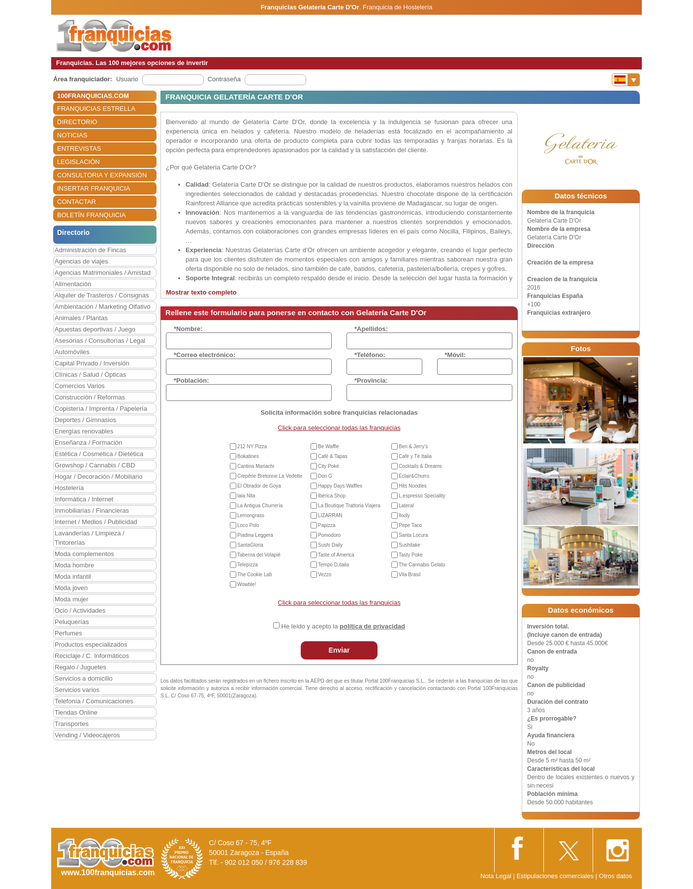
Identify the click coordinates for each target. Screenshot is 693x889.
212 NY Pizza (252, 446)
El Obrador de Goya (259, 486)
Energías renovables (84, 431)
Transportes (72, 723)
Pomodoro (329, 535)
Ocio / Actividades (80, 610)
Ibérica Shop (332, 495)
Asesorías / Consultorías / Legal (100, 340)
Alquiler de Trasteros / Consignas (102, 295)
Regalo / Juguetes (80, 667)
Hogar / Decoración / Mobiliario (98, 476)
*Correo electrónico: (204, 355)
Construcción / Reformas (90, 397)
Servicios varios (77, 689)
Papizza (327, 525)
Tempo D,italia (333, 564)
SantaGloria (250, 545)
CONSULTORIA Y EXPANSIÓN (102, 175)
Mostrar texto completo (201, 292)
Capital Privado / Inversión (92, 363)
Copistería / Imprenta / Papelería (101, 408)
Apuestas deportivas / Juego (95, 329)
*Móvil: (455, 355)
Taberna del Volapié (259, 555)
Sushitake (409, 545)
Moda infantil (73, 576)
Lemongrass (250, 515)
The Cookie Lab (254, 574)
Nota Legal (495, 876)
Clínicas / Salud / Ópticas (90, 374)
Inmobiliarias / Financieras (92, 510)
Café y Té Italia (415, 456)
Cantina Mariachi (255, 466)
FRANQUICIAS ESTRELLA (96, 108)
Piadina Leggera (255, 535)
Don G (325, 476)
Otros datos (615, 876)
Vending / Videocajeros (87, 735)
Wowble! (246, 584)
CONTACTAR (76, 201)
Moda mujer (72, 599)
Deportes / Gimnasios (85, 420)
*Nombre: (188, 328)
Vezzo (324, 574)
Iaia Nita (246, 495)
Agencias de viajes (81, 261)
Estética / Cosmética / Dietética (99, 454)
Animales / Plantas (81, 318)
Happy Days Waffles (340, 486)
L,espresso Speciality (422, 495)
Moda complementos (84, 554)
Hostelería (69, 488)
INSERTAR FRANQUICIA (93, 188)
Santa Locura (413, 535)
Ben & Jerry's (413, 446)
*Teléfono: (369, 355)
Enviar (339, 650)
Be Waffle (328, 446)
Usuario (127, 79)
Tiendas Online (76, 712)
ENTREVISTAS (79, 148)
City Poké (328, 466)
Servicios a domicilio (84, 678)
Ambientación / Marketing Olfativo (102, 306)
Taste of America (336, 555)
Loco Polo (248, 525)
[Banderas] (626, 79)
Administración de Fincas (90, 250)
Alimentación (73, 284)
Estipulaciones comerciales (555, 876)
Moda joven (71, 588)
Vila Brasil (409, 574)
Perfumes (68, 633)
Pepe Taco (410, 525)
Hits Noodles (413, 486)
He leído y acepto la (343, 626)
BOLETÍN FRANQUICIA (91, 215)
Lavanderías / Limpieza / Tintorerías (90, 537)
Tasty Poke (411, 555)
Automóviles (72, 352)
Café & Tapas (332, 456)
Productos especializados (91, 644)
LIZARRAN (330, 515)
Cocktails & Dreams (420, 466)
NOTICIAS (72, 135)
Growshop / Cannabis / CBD (95, 465)
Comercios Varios (80, 386)
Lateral (406, 505)
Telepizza (247, 564)
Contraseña (224, 79)
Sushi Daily (330, 545)
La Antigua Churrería (260, 505)
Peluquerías (72, 622)
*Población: (191, 380)
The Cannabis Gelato (422, 564)
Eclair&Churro (414, 476)
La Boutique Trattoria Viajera (349, 505)
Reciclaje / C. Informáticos (92, 655)
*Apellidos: (371, 328)
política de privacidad (372, 626)
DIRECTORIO (77, 122)
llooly (404, 515)
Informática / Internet (84, 499)
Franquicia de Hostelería (398, 7)
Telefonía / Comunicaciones (94, 701)
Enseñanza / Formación (88, 442)
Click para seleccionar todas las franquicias (339, 427)
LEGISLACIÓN (78, 161)
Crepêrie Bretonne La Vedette (269, 476)
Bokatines (248, 456)
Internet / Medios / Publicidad (96, 522)
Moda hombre (74, 565)
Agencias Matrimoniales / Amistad (103, 272)
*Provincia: (371, 380)
